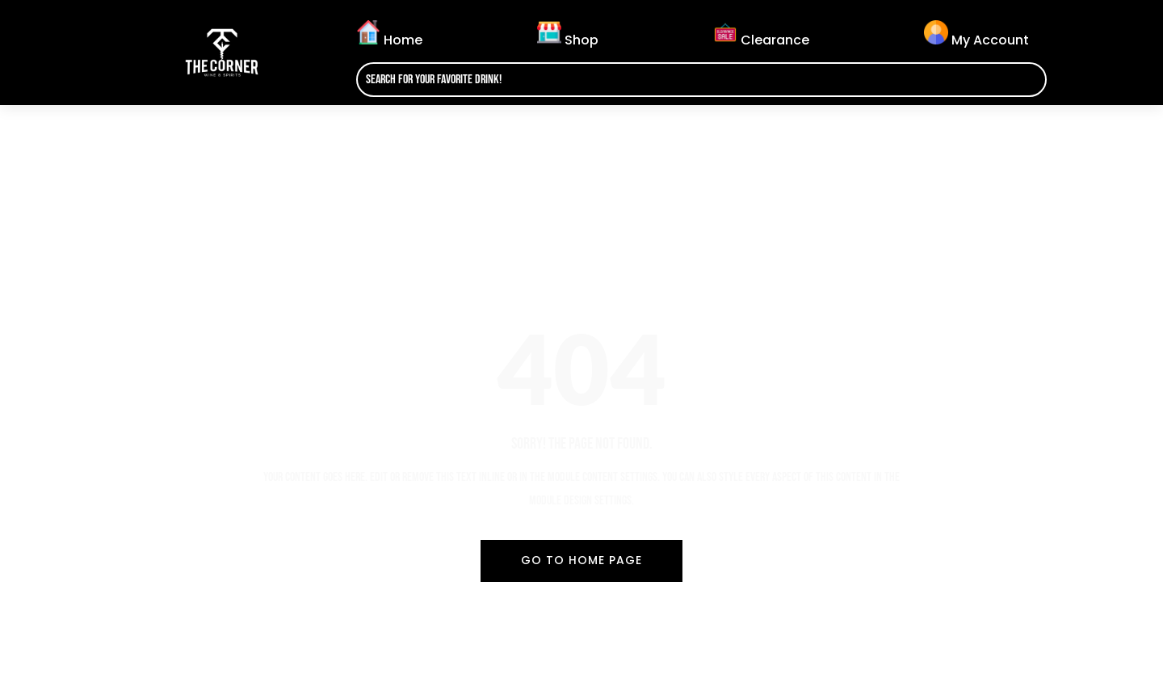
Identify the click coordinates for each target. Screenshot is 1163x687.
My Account (976, 34)
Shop (567, 34)
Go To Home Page (581, 560)
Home (389, 34)
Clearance (761, 34)
